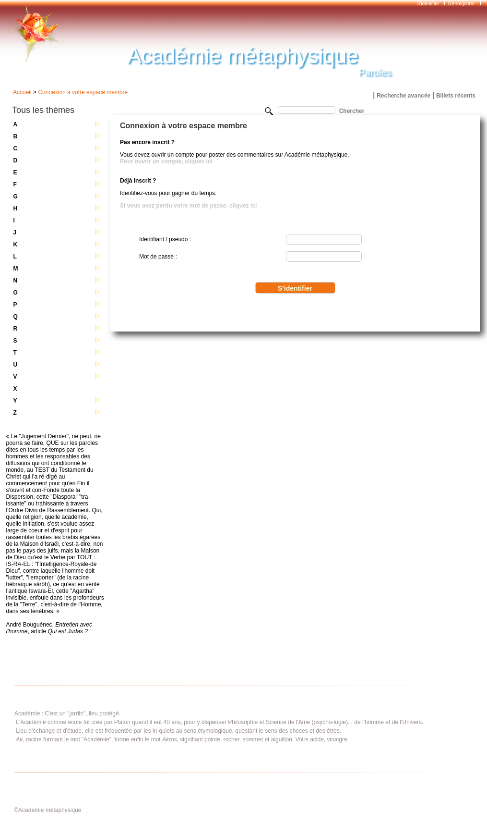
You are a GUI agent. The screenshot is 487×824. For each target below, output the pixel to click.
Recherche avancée (403, 95)
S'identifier (428, 3)
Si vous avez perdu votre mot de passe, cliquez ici (188, 205)
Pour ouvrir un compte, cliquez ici (166, 161)
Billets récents (455, 95)
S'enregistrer (461, 3)
